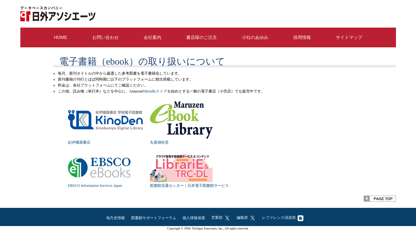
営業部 (220, 217)
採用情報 (302, 37)
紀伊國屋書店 (79, 142)
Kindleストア (156, 91)
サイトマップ (349, 37)
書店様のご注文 (201, 37)
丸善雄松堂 (159, 142)
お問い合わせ (105, 37)
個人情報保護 (193, 218)
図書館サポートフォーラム (153, 218)
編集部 (246, 217)
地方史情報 (115, 218)
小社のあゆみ (255, 37)
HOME (60, 37)
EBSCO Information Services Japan (95, 185)
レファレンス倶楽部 (283, 217)
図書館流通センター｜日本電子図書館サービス (189, 185)
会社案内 (152, 37)
